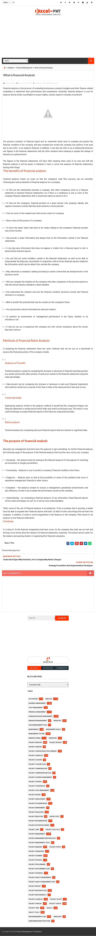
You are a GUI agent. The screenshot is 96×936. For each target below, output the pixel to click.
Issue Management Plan (38, 725)
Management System (36, 734)
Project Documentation (38, 803)
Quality (49, 908)
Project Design (34, 795)
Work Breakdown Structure (39, 921)
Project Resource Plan (37, 890)
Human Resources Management (40, 716)
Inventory (57, 721)
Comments (62, 668)
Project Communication (38, 769)
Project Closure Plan (37, 764)
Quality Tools (34, 912)
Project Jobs (34, 829)
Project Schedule (35, 899)
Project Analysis (35, 742)
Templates (57, 917)
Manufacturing (34, 738)
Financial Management (24, 67)
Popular (48, 668)
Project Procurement (37, 864)
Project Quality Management (40, 877)
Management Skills (53, 729)
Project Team (34, 908)
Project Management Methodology (42, 838)
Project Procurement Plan (39, 869)
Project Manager (35, 847)
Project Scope (56, 899)
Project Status (55, 904)
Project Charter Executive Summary (43, 751)
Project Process (35, 860)
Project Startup (35, 904)
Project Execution (36, 816)
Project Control (35, 782)
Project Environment (37, 808)
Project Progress (36, 873)
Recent (34, 668)
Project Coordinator (37, 786)
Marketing (53, 738)
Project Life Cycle (53, 829)
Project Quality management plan (42, 882)
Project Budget (56, 742)
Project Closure (35, 760)
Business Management (37, 703)
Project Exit (54, 816)
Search (62, 618)
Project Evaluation (36, 812)
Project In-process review (39, 825)
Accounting (33, 699)
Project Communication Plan (40, 773)
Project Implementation (38, 821)
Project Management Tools (39, 843)
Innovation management (38, 721)
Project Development (37, 799)
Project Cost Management (39, 790)
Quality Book (48, 662)
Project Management (37, 834)
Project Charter (35, 747)
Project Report (35, 886)
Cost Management (35, 708)
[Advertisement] (48, 39)
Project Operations (36, 851)
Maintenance (33, 729)
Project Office (55, 847)
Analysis (11, 67)
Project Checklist (36, 755)
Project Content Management (40, 777)
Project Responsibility (37, 895)
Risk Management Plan (37, 917)
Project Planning (35, 856)
